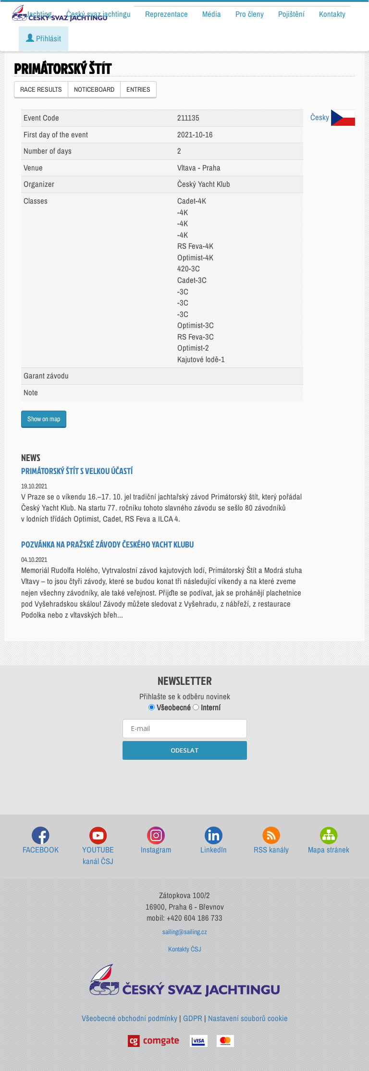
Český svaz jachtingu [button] (98, 14)
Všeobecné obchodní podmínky (129, 1018)
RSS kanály (271, 841)
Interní (207, 707)
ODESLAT (185, 750)
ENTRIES (138, 89)
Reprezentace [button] (166, 14)
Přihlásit (43, 38)
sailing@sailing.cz (184, 931)
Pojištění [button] (291, 14)
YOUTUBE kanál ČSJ (98, 846)
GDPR (192, 1018)
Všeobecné (169, 707)
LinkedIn (213, 841)
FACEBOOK (41, 841)
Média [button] (211, 14)
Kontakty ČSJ (184, 949)
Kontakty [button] (332, 14)
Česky (332, 117)
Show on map (43, 418)
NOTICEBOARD (94, 89)
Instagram (156, 841)
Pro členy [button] (249, 14)
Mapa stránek (328, 841)
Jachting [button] (39, 14)
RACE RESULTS (41, 89)
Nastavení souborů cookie (248, 1018)
